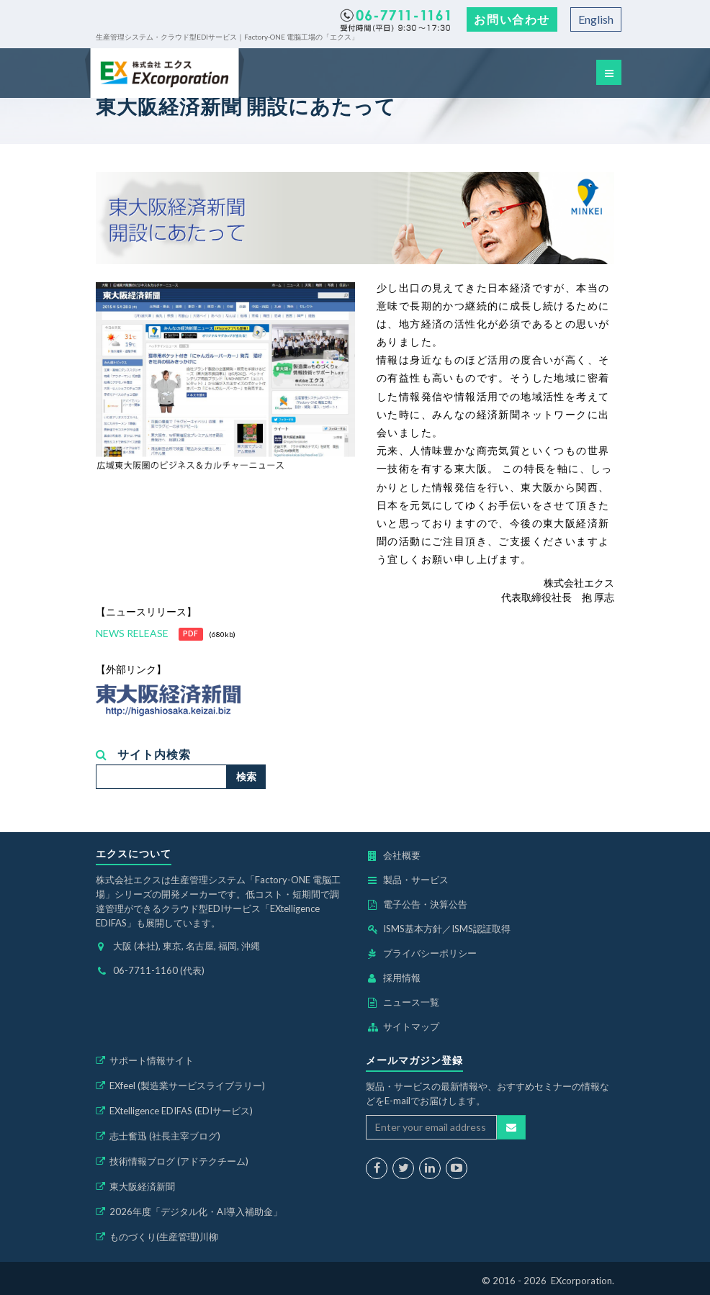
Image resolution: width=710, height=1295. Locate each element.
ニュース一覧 (411, 1002)
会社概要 (402, 855)
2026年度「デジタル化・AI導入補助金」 (195, 1211)
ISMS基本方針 (412, 928)
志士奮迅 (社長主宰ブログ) (164, 1136)
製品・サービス (416, 879)
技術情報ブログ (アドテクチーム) (178, 1161)
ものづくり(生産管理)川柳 (163, 1236)
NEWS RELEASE (132, 633)
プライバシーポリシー (430, 953)
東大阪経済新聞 (142, 1186)
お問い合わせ (512, 19)
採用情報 (402, 977)
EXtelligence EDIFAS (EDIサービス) (181, 1110)
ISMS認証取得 (481, 928)
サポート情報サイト (151, 1060)
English (596, 19)
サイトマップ (411, 1026)
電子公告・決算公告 (425, 904)
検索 (246, 776)
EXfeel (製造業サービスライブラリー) (187, 1085)
